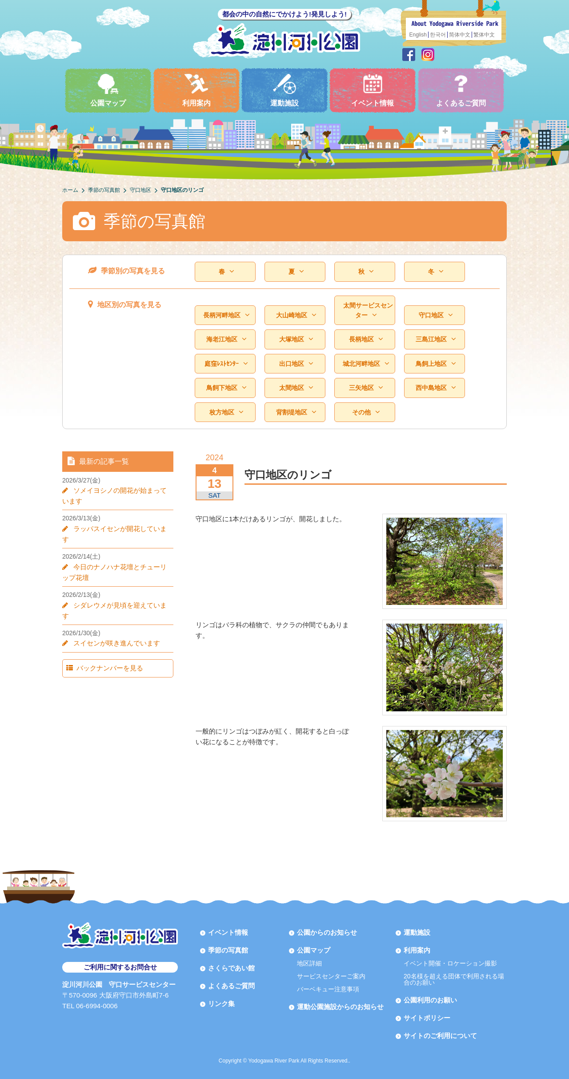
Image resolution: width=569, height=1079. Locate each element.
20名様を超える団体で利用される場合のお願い (454, 979)
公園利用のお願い (430, 1000)
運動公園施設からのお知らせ (340, 1006)
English (418, 35)
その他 (366, 412)
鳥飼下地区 (226, 388)
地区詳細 (309, 963)
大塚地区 (296, 339)
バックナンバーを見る (105, 646)
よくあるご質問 (461, 90)
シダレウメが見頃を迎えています (120, 594)
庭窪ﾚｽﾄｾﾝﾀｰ (226, 364)
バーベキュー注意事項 (328, 989)
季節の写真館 (228, 950)
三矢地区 (366, 388)
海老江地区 (226, 339)
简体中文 (459, 35)
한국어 (438, 35)
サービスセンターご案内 (331, 976)
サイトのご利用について (440, 1035)
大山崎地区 (296, 315)
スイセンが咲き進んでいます (113, 621)
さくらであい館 (231, 968)
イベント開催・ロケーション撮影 (450, 963)
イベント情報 (372, 90)
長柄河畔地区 (226, 315)
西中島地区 (436, 388)
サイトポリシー (427, 1018)
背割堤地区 (296, 412)
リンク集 (221, 1003)
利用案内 (196, 90)
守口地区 (436, 315)
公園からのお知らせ (327, 932)
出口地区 (296, 364)
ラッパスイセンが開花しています (120, 528)
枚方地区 (226, 412)
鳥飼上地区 (436, 364)
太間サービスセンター (368, 310)
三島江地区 (436, 339)
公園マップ (108, 90)
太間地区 (296, 388)
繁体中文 (484, 35)
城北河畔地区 (366, 364)
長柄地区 (366, 339)
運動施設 (284, 90)
